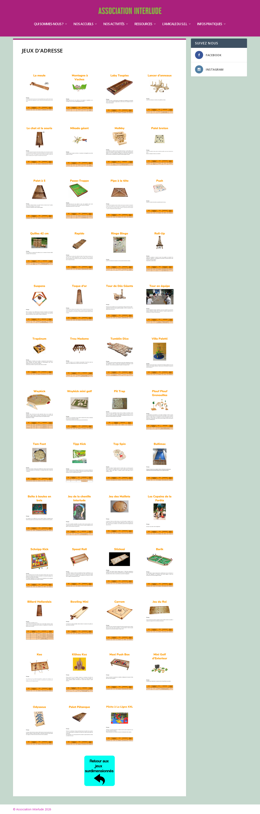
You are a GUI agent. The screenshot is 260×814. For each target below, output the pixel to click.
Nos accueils (83, 18)
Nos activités (113, 18)
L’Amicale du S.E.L (174, 18)
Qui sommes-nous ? (48, 18)
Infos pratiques (209, 18)
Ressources (143, 18)
